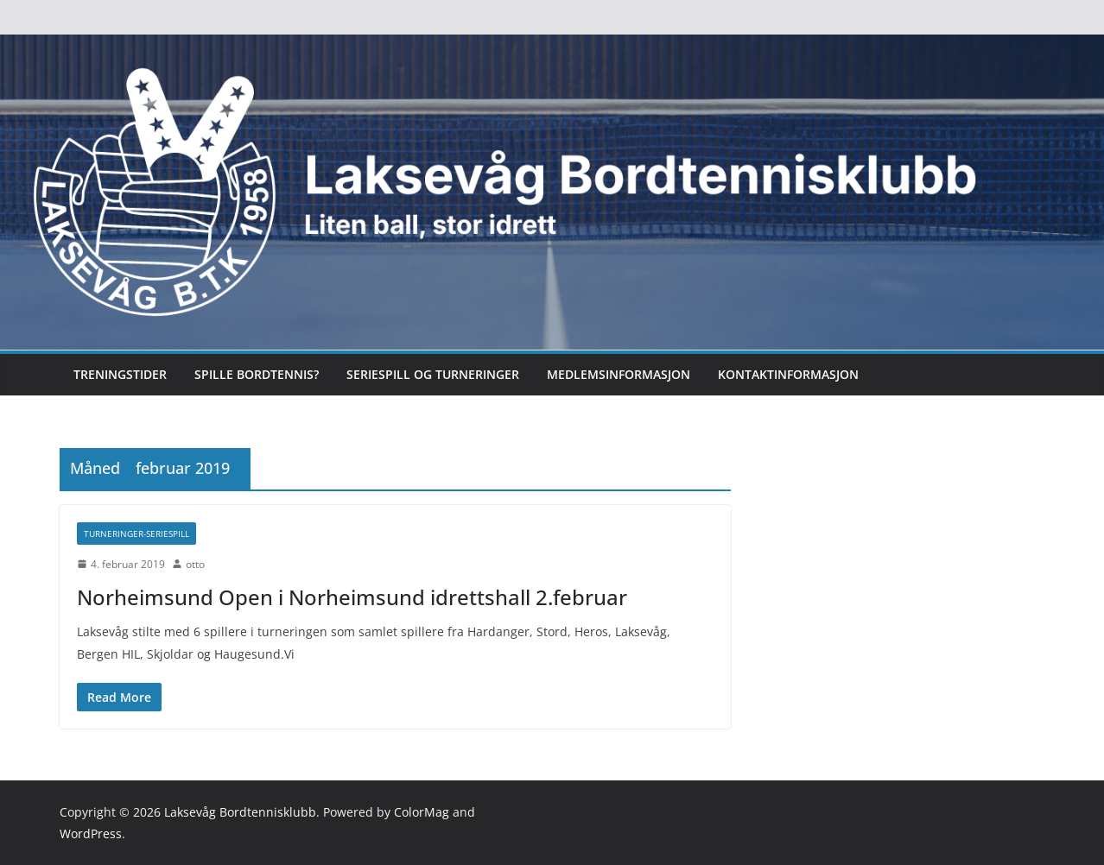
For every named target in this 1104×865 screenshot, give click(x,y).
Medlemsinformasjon (618, 374)
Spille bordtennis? (256, 374)
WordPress (91, 833)
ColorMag (421, 812)
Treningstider (120, 374)
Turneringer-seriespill (136, 533)
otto (195, 564)
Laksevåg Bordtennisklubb (240, 812)
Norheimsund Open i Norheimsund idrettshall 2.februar (352, 597)
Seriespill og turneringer (432, 374)
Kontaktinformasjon (788, 374)
